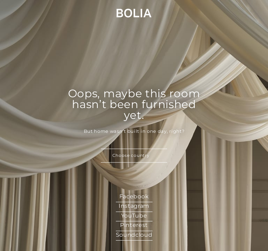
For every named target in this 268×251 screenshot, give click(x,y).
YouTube (134, 215)
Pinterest (134, 225)
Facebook (134, 196)
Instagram (134, 206)
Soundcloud (134, 234)
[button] (134, 156)
